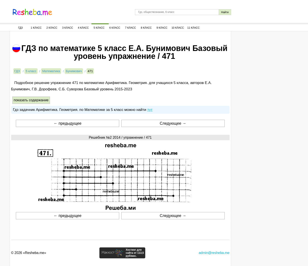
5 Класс (99, 27)
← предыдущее (67, 123)
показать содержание (31, 100)
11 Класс (193, 27)
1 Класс (36, 27)
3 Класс (67, 27)
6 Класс (114, 27)
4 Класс (83, 27)
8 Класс (146, 27)
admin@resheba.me (214, 253)
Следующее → (173, 123)
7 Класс (130, 27)
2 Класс (52, 27)
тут (149, 110)
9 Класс (162, 27)
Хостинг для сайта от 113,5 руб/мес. (135, 252)
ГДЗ (20, 27)
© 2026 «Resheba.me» (28, 253)
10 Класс (177, 27)
